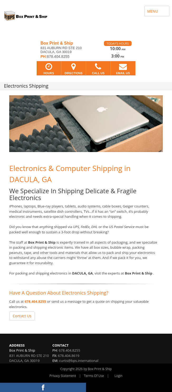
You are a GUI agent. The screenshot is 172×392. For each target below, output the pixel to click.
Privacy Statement (63, 376)
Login (118, 376)
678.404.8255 (35, 301)
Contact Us (22, 315)
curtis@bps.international (78, 360)
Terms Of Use (94, 376)
